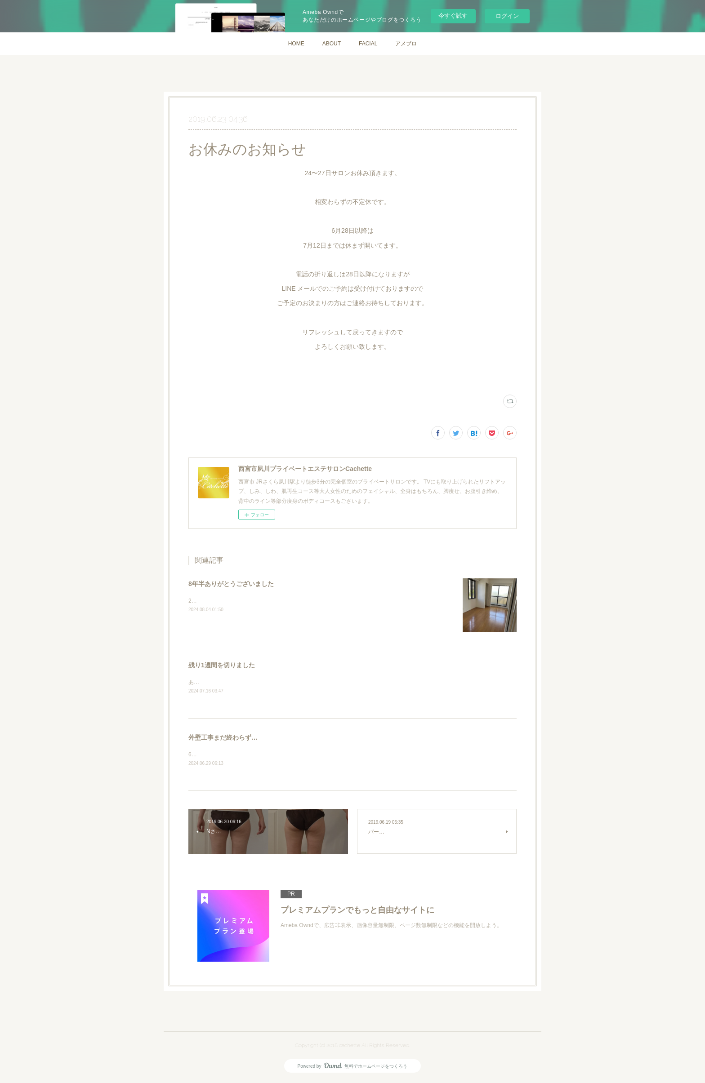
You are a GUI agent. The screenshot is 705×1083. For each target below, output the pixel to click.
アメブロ (406, 43)
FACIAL (368, 43)
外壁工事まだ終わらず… (223, 737)
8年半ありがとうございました (231, 583)
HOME (296, 43)
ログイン (507, 16)
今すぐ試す (453, 15)
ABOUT (331, 43)
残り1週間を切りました (221, 665)
